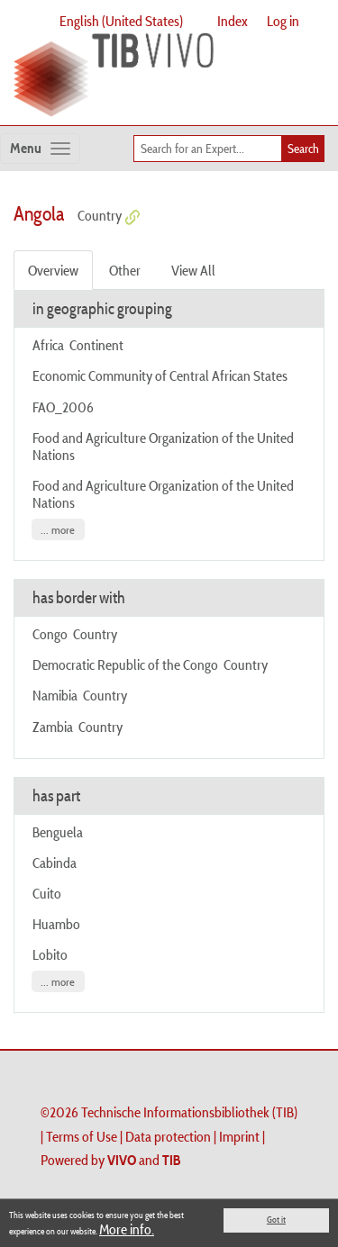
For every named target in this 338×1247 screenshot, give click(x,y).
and (144, 1160)
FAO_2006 (63, 407)
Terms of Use (81, 1136)
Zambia (52, 727)
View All (193, 270)
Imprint (239, 1136)
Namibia (55, 695)
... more (58, 530)
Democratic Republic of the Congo (125, 664)
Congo (50, 634)
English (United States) (121, 21)
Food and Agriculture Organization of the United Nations (163, 446)
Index (232, 21)
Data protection (168, 1136)
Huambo (56, 924)
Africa (48, 345)
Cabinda (54, 863)
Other (125, 270)
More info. (126, 1229)
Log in (283, 21)
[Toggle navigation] (40, 148)
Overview (53, 270)
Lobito (50, 954)
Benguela (57, 832)
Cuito (46, 893)
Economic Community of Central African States (161, 375)
